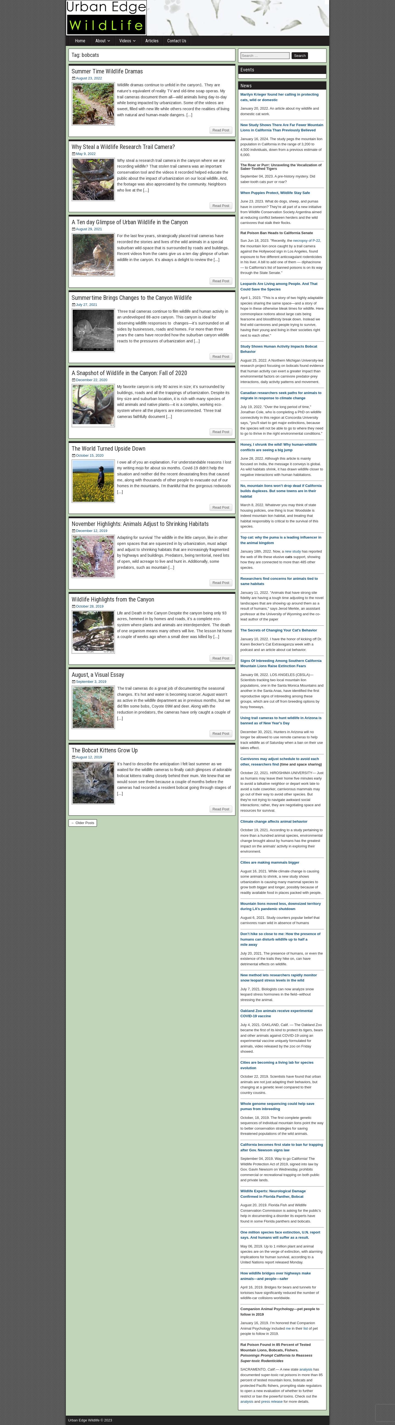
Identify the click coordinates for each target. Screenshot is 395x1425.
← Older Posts (82, 823)
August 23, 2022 (89, 78)
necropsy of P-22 (306, 241)
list (305, 1328)
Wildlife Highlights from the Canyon (113, 599)
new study (293, 551)
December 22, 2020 (91, 380)
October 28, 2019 (89, 606)
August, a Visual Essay (98, 674)
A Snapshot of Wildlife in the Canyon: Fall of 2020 (129, 373)
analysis (306, 1369)
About (100, 40)
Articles (152, 40)
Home (80, 40)
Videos (125, 40)
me (288, 1328)
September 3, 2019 (91, 682)
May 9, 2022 (86, 154)
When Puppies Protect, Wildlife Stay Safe (275, 193)
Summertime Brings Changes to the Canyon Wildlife (132, 297)
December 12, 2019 (91, 531)
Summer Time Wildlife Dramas (107, 71)
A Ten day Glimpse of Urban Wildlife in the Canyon (130, 222)
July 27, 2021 (86, 305)
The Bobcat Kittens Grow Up (105, 750)
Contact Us (176, 40)
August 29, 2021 (89, 229)
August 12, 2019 (89, 757)
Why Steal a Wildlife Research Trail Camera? (123, 146)
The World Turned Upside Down (108, 448)
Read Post (221, 130)
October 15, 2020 (89, 455)
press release (272, 1401)
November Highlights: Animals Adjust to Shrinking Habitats (140, 523)
